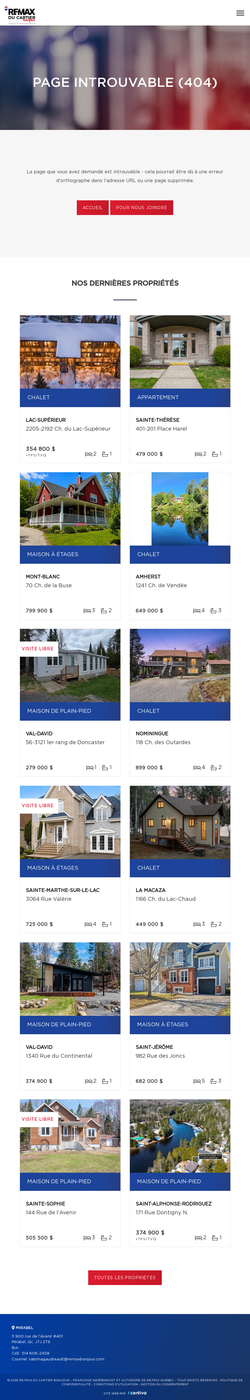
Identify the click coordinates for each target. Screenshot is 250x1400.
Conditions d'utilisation (115, 1384)
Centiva (137, 1393)
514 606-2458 (36, 1353)
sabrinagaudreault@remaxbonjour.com (66, 1359)
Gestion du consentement (165, 1384)
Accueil (93, 208)
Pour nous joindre (141, 208)
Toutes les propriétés (125, 1278)
